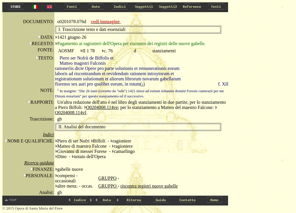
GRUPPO (107, 178)
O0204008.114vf (70, 112)
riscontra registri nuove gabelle (149, 186)
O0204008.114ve (102, 107)
